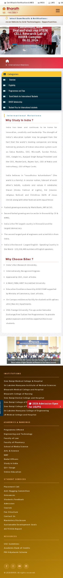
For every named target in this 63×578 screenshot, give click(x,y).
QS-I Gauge (9, 467)
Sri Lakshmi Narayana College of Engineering (26, 410)
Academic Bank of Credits (17, 547)
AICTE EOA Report (13, 528)
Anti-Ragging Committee (17, 491)
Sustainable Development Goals (20, 524)
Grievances (9, 495)
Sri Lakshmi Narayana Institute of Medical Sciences (30, 385)
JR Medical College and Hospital (20, 414)
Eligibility (9, 85)
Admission (9, 503)
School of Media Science (16, 446)
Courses (8, 507)
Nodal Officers (11, 459)
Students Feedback (14, 499)
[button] (8, 44)
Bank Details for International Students (20, 96)
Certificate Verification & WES (19, 2)
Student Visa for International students (20, 107)
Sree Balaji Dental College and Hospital (24, 397)
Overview (9, 79)
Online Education (12, 471)
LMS (51, 2)
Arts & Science (11, 450)
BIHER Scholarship (12, 102)
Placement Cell (11, 486)
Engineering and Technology (18, 434)
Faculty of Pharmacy (14, 442)
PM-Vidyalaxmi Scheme (15, 552)
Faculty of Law (11, 438)
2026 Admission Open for (43, 405)
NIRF (6, 455)
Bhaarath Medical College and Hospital (24, 389)
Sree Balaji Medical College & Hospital (23, 381)
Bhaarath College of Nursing (18, 393)
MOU (41, 2)
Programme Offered (14, 429)
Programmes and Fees (14, 90)
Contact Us (9, 516)
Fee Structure (11, 512)
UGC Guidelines (11, 543)
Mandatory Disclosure (15, 520)
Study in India (11, 463)
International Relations (17, 65)
